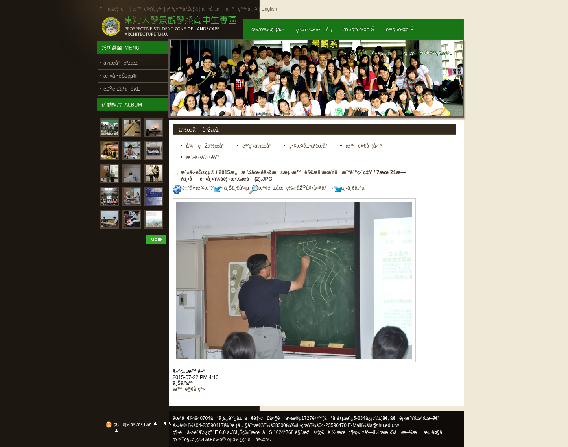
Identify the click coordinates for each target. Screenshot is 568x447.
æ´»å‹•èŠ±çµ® (198, 172)
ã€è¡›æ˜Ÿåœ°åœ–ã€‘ (414, 418)
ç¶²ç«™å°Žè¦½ (182, 9)
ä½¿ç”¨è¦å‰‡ (249, 439)
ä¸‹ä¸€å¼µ (348, 188)
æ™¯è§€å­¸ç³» (148, 9)
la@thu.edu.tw (384, 425)
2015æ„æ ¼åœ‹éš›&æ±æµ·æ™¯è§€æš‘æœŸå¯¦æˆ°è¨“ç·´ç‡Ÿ (295, 172)
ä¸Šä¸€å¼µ (231, 188)
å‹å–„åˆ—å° (218, 9)
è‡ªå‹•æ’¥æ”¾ (193, 188)
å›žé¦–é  (118, 9)
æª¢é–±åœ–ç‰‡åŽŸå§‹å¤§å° (289, 188)
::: (102, 8)
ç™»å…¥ (248, 9)
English (269, 9)
